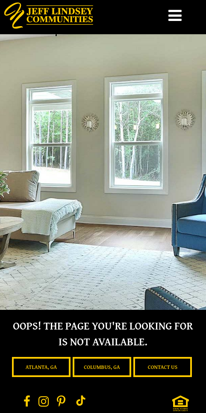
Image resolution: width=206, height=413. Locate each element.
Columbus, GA (102, 367)
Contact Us (163, 367)
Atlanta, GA (41, 367)
